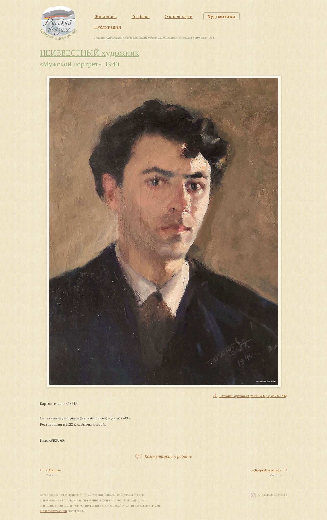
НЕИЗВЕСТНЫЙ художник (89, 53)
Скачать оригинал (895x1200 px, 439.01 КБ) (253, 395)
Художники (221, 16)
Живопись (105, 16)
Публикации (107, 27)
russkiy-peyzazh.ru (53, 511)
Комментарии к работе (168, 456)
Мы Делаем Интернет (272, 495)
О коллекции (179, 16)
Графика (140, 16)
